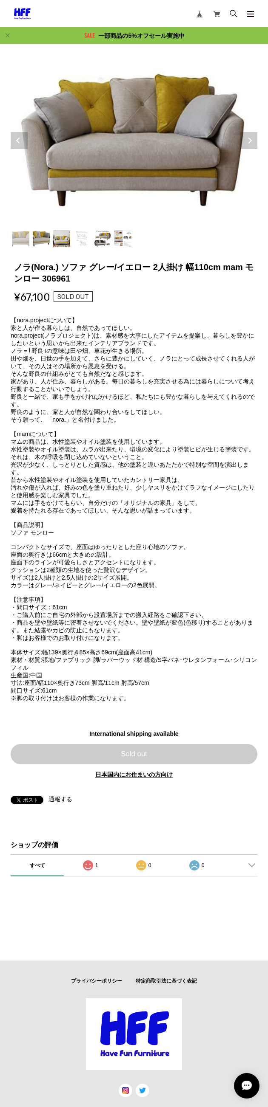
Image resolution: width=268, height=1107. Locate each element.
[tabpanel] (134, 140)
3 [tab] (61, 238)
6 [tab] (122, 238)
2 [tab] (41, 238)
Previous (19, 140)
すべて (37, 865)
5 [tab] (102, 238)
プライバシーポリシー (96, 981)
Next (248, 140)
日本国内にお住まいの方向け (134, 774)
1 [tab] (20, 238)
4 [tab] (82, 238)
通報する (60, 799)
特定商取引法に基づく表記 (166, 981)
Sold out (134, 754)
